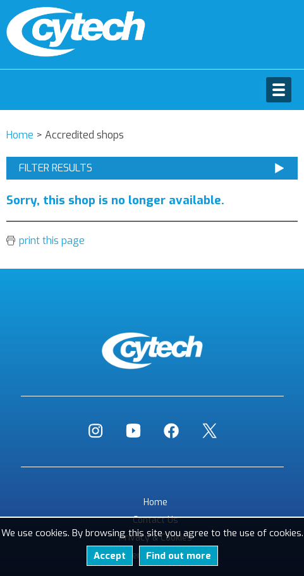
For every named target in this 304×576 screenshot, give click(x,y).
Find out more (178, 555)
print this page (52, 240)
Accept (110, 555)
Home (155, 502)
